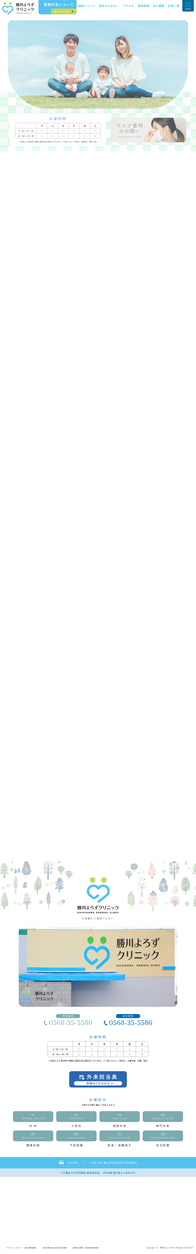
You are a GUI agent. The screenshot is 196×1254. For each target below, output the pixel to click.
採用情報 (143, 6)
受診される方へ (109, 6)
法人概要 (158, 6)
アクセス (128, 6)
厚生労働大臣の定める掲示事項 (55, 1249)
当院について (86, 6)
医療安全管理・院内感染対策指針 (86, 1249)
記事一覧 (173, 6)
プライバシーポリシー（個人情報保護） (21, 1249)
